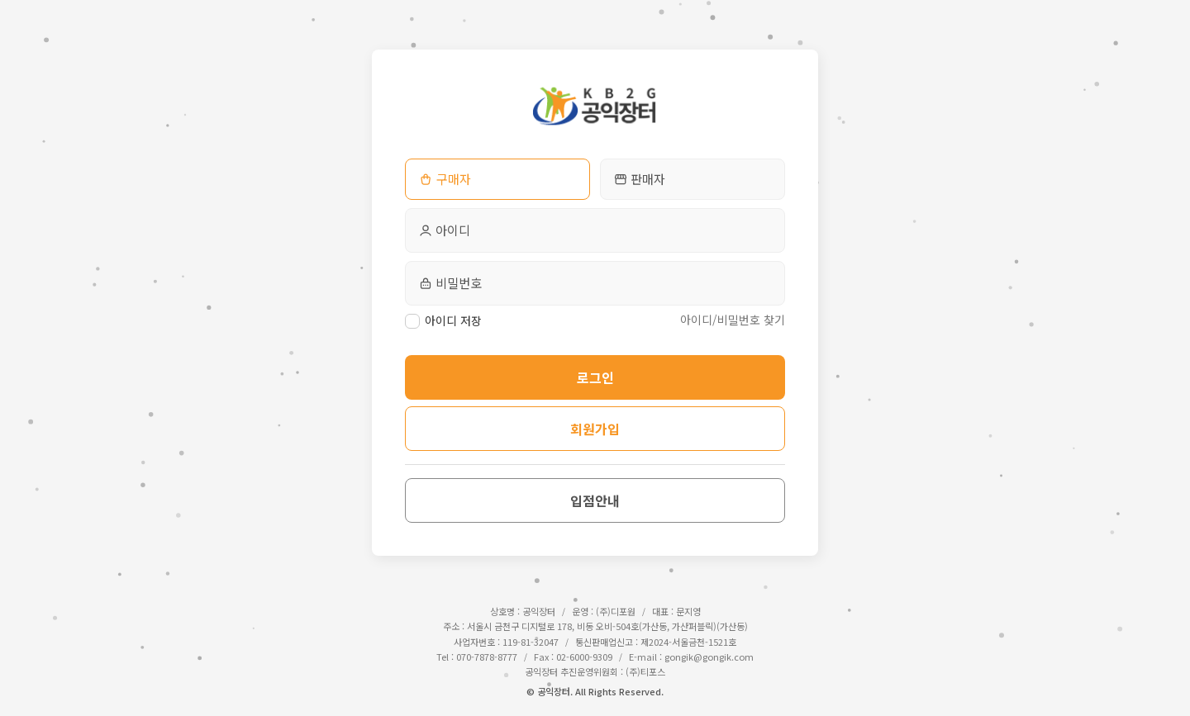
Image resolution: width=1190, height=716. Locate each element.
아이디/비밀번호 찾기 (732, 319)
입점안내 (595, 500)
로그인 (595, 377)
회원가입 (595, 429)
